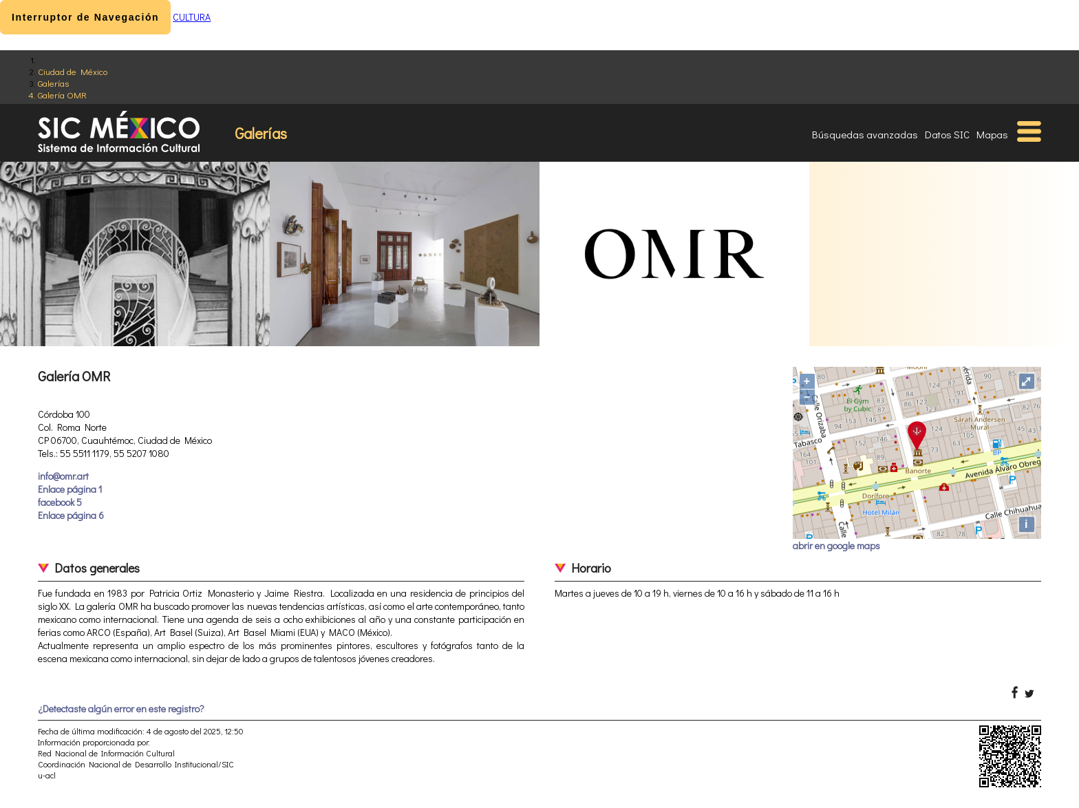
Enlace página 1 (70, 489)
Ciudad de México (72, 71)
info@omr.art (63, 475)
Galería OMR (62, 94)
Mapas (992, 134)
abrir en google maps (836, 545)
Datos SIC (947, 134)
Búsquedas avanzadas (865, 134)
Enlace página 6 (71, 515)
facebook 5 (60, 502)
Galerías (53, 83)
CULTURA (192, 16)
